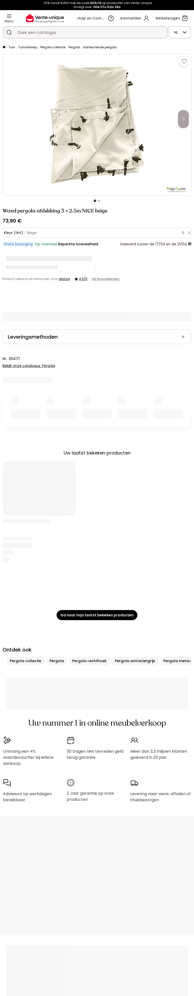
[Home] (4, 47)
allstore (64, 279)
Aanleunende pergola (100, 47)
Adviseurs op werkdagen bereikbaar (27, 797)
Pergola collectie (52, 47)
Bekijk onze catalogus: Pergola (29, 365)
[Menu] (9, 16)
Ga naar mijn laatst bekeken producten (97, 615)
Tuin (12, 47)
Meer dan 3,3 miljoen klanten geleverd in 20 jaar (158, 754)
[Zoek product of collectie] (9, 32)
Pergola (74, 47)
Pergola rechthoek (89, 660)
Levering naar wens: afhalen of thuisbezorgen (160, 797)
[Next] (183, 119)
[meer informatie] (189, 244)
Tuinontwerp (27, 47)
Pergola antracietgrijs (135, 660)
